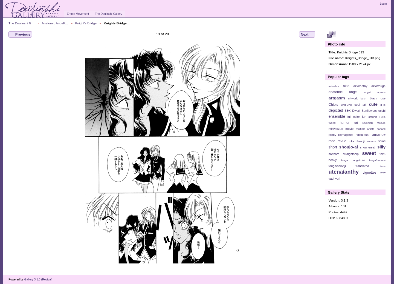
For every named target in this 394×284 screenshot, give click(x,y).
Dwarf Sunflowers (364, 110)
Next (307, 34)
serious (371, 141)
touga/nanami (377, 160)
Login (383, 3)
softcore (334, 154)
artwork (353, 98)
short (333, 147)
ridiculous (361, 134)
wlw (383, 172)
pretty (332, 134)
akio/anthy (360, 86)
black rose (378, 98)
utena (382, 166)
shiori (382, 141)
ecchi (382, 110)
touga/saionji (337, 166)
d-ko (383, 104)
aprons (381, 92)
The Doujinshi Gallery (108, 13)
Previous (20, 34)
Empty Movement (78, 13)
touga (344, 160)
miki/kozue (336, 128)
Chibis (333, 105)
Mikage (381, 122)
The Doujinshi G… (21, 23)
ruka (351, 141)
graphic (373, 116)
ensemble (337, 116)
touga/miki (358, 160)
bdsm (364, 98)
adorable (334, 86)
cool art (360, 104)
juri (356, 122)
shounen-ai (367, 147)
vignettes (369, 172)
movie (349, 128)
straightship (350, 154)
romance (378, 134)
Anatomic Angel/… (55, 23)
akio (346, 86)
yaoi (331, 178)
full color (353, 116)
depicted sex (340, 110)
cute (373, 104)
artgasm (337, 98)
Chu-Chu (346, 104)
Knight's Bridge (86, 23)
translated (362, 166)
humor (344, 123)
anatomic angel (343, 92)
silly (381, 147)
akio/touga (378, 86)
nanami (381, 128)
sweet (369, 153)
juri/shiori (367, 122)
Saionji (360, 141)
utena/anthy (344, 172)
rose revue (337, 141)
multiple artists (365, 128)
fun (364, 116)
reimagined (346, 134)
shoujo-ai (348, 147)
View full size (331, 34)
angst (367, 92)
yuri (337, 178)
